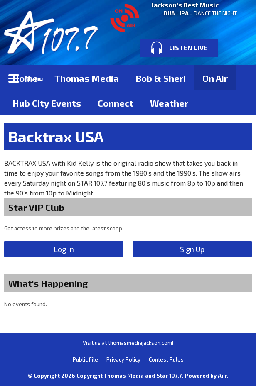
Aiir (222, 375)
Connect (115, 103)
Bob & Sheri (160, 78)
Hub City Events (46, 103)
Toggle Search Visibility (239, 77)
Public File (85, 359)
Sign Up (192, 249)
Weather (169, 103)
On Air (215, 78)
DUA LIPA (176, 13)
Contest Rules (166, 359)
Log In (64, 249)
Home (25, 78)
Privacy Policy (123, 359)
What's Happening (48, 283)
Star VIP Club (36, 207)
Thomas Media (86, 78)
